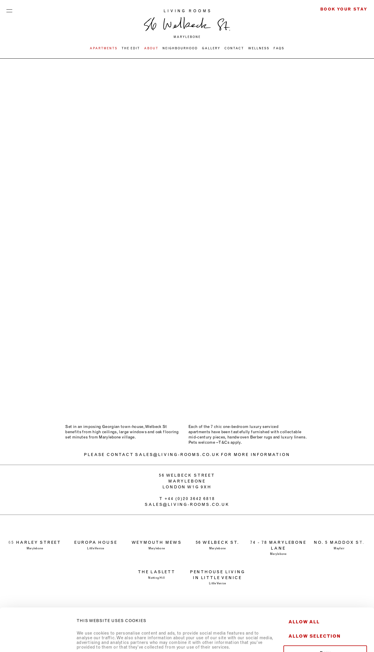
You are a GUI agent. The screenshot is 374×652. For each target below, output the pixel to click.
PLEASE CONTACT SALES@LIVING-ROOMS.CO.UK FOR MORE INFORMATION (187, 454)
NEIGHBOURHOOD (180, 48)
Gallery (211, 48)
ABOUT (151, 48)
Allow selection (314, 595)
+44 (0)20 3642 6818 (190, 498)
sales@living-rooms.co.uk (187, 504)
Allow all (304, 581)
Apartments (103, 48)
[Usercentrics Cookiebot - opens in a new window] (37, 640)
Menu (9, 9)
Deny (325, 612)
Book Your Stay (344, 9)
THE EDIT (131, 48)
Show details (325, 640)
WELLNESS (258, 48)
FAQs (278, 48)
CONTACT (234, 48)
